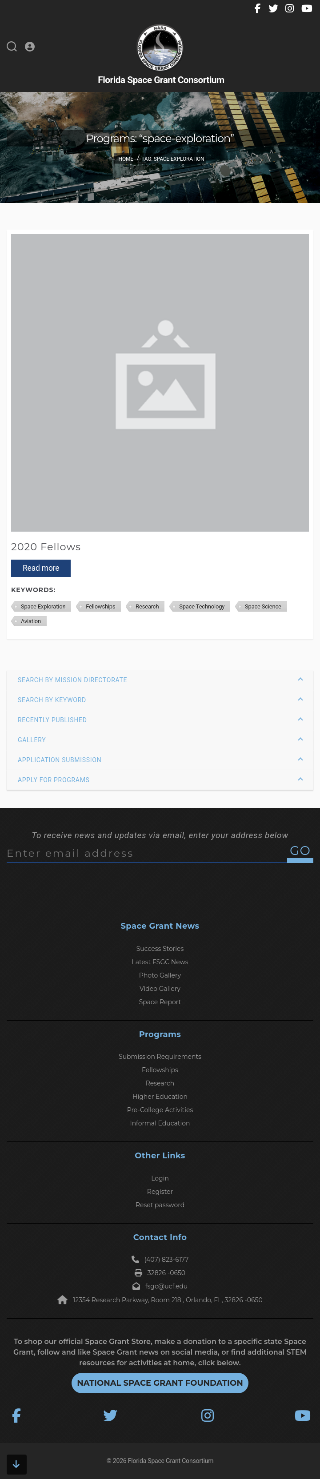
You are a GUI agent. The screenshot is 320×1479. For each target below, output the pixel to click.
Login (160, 1178)
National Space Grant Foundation (160, 1383)
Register (160, 1192)
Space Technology (201, 606)
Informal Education (160, 1123)
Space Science (263, 606)
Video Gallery (160, 989)
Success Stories (160, 949)
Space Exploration (43, 606)
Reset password (160, 1205)
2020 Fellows (46, 547)
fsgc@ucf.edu (160, 1286)
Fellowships (100, 606)
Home (126, 159)
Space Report (160, 1002)
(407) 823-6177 (160, 1260)
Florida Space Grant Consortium (170, 1460)
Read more (41, 568)
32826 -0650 (160, 1273)
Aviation (31, 621)
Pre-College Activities (160, 1110)
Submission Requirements (160, 1057)
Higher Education (160, 1097)
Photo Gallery (160, 975)
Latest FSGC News (160, 962)
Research (147, 606)
